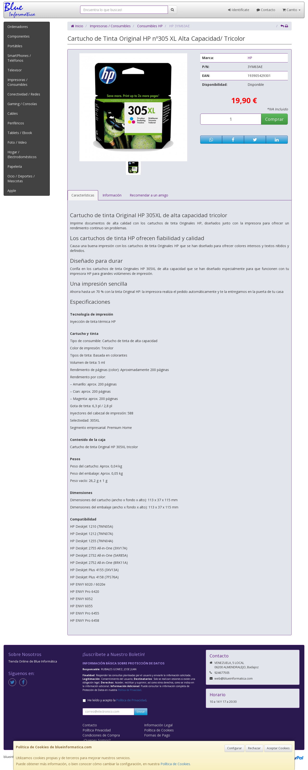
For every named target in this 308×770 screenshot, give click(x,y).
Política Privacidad (97, 730)
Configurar (234, 748)
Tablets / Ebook (19, 132)
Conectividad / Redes (23, 94)
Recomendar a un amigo (149, 195)
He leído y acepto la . (117, 700)
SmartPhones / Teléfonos (19, 58)
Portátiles (14, 46)
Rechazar (254, 748)
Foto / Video (17, 142)
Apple (11, 190)
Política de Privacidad (129, 690)
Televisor (14, 70)
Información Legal (158, 725)
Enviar (141, 711)
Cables (12, 113)
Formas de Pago (157, 735)
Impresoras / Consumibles (17, 82)
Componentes (18, 36)
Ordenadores (17, 26)
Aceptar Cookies (278, 748)
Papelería (14, 166)
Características (82, 195)
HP (250, 57)
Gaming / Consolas (22, 103)
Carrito (291, 9)
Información (112, 195)
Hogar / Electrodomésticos (22, 154)
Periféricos (15, 123)
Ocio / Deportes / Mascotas (21, 178)
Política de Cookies (175, 764)
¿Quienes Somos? (96, 740)
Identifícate (238, 9)
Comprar (274, 119)
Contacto (266, 9)
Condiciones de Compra (101, 735)
